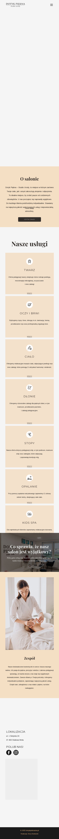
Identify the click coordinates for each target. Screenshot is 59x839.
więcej (29, 293)
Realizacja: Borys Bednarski (29, 834)
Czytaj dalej (29, 219)
